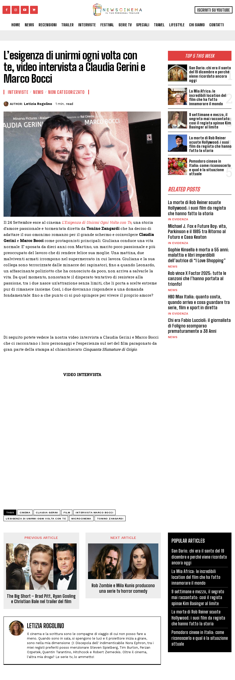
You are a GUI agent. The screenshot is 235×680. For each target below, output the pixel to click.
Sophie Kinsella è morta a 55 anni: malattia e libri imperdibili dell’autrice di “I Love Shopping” (198, 253)
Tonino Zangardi (110, 518)
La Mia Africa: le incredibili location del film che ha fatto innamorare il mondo (207, 97)
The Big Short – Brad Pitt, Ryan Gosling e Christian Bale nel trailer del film (41, 599)
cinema (25, 512)
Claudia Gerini (47, 512)
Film (67, 512)
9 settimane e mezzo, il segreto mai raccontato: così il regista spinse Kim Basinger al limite (209, 120)
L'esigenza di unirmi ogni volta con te (36, 518)
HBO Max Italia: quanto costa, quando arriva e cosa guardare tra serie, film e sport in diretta (198, 300)
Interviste (18, 92)
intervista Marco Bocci (94, 512)
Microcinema (81, 518)
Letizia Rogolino (38, 104)
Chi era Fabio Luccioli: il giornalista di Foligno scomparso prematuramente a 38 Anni (199, 324)
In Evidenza (178, 218)
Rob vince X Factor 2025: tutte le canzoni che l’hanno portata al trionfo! (197, 277)
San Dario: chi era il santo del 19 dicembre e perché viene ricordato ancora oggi (209, 74)
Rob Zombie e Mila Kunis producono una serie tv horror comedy (123, 588)
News (172, 264)
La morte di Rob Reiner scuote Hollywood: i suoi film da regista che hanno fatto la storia (210, 143)
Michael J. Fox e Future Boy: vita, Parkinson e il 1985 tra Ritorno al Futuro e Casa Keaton (197, 230)
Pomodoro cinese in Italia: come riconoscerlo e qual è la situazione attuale (210, 166)
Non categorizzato (66, 92)
